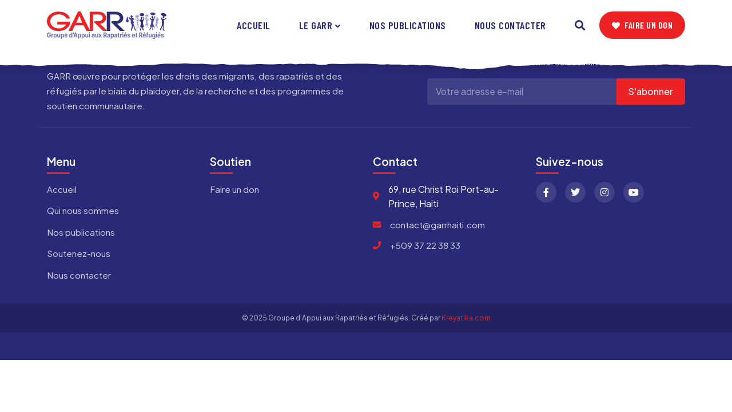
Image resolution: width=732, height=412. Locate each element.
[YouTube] (633, 192)
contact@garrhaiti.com (437, 224)
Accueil (253, 25)
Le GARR (316, 25)
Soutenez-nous (78, 253)
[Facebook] (546, 192)
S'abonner (650, 91)
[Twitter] (575, 192)
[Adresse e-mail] (522, 91)
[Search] (580, 25)
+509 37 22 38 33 (425, 245)
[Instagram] (604, 192)
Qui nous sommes (83, 210)
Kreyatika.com (466, 318)
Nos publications (407, 25)
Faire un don (642, 24)
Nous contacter (510, 25)
